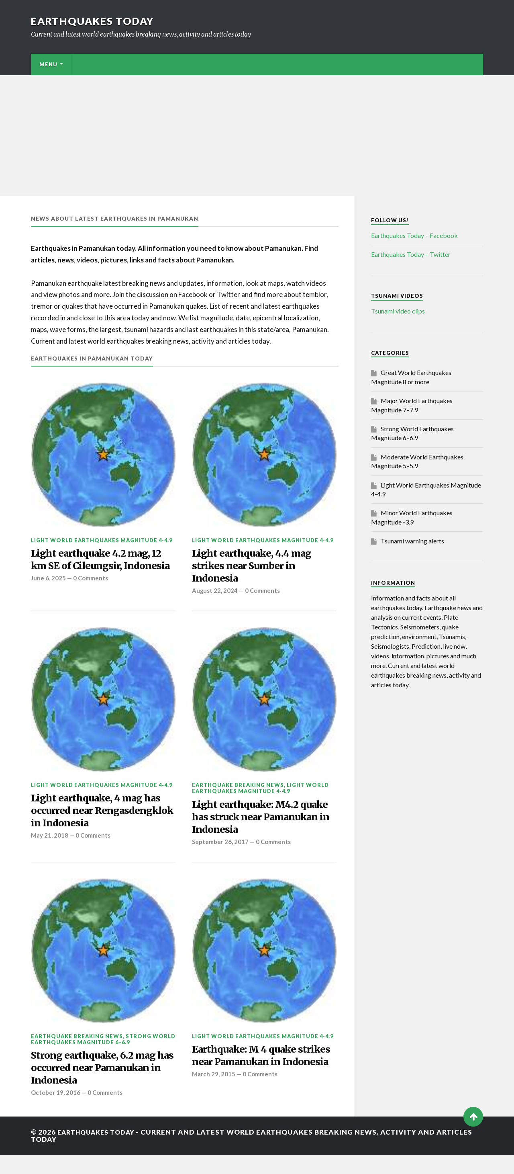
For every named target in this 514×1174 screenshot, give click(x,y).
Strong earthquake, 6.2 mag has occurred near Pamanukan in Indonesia (98, 1085)
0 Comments (91, 594)
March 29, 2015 (214, 1106)
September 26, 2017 (221, 849)
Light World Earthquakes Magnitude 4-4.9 (101, 540)
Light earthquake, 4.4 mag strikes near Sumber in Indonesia (256, 567)
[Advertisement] (257, 135)
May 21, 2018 (50, 857)
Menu (48, 64)
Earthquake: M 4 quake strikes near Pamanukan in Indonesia (257, 1079)
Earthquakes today (95, 21)
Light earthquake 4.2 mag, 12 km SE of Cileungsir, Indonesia (101, 567)
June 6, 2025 (48, 594)
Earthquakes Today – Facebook (414, 235)
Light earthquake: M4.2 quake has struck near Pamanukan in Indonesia (253, 822)
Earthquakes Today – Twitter (411, 254)
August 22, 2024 (215, 594)
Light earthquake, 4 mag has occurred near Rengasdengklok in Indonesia (101, 823)
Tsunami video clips (398, 311)
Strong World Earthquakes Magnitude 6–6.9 (103, 1054)
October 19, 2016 (56, 1112)
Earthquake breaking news (238, 789)
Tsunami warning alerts (412, 541)
